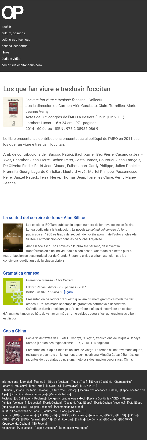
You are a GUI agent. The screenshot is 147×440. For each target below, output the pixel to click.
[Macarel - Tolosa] (60, 394)
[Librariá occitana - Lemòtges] (28, 394)
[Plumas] (127, 398)
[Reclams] (40, 398)
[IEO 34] (121, 415)
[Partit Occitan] (52, 402)
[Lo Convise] (94, 419)
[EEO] (24, 419)
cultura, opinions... (15, 33)
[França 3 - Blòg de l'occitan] (51, 381)
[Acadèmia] (96, 415)
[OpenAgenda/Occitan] (16, 423)
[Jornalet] (26, 381)
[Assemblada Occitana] (68, 406)
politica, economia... (16, 46)
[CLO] (15, 419)
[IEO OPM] (125, 419)
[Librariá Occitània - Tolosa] (31, 390)
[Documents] (49, 411)
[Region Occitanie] (46, 427)
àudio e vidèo (11, 59)
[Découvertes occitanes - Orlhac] (98, 390)
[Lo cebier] (34, 402)
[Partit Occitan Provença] (109, 402)
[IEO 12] (47, 419)
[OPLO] (6, 419)
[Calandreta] (28, 415)
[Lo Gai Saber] (22, 398)
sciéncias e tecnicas (16, 40)
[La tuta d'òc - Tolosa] (63, 390)
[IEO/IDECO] (53, 386)
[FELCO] (43, 415)
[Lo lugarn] (19, 402)
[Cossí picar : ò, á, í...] (73, 411)
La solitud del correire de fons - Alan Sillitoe (45, 217)
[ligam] (69, 292)
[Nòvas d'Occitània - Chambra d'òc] (110, 381)
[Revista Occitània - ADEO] (103, 398)
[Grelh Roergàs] (63, 419)
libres (5, 52)
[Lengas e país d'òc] (73, 398)
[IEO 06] (133, 415)
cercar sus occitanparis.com (22, 65)
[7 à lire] (80, 419)
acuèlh (6, 27)
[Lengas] (53, 398)
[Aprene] (35, 419)
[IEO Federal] (39, 423)
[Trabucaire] (19, 386)
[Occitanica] (79, 415)
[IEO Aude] (110, 419)
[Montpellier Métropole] (73, 427)
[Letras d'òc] (70, 386)
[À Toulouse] (25, 427)
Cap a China (14, 330)
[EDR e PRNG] (88, 386)
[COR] (53, 415)
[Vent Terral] (36, 386)
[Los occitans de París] (25, 411)
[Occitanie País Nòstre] (78, 402)
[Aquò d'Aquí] (79, 381)
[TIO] (16, 415)
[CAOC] (109, 415)
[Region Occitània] (41, 406)
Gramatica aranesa (21, 273)
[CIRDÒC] (64, 415)
